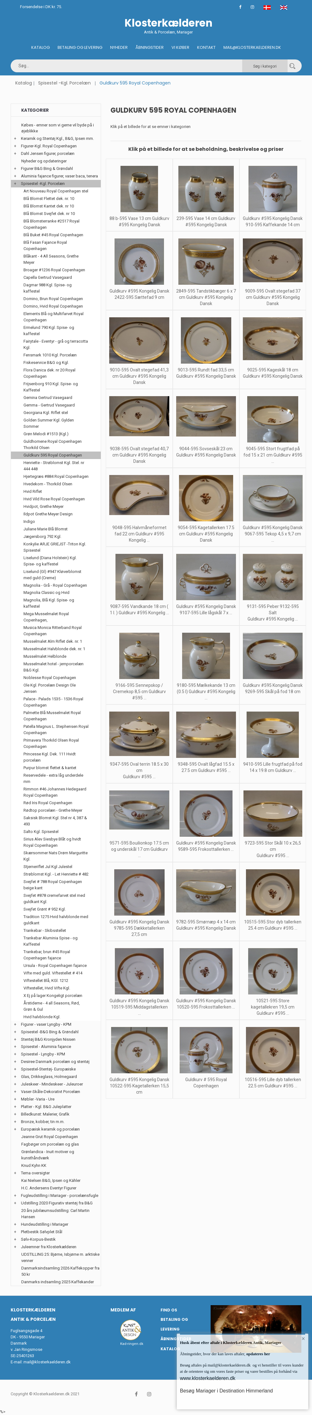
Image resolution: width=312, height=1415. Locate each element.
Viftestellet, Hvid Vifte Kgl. (46, 988)
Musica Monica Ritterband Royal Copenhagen (52, 630)
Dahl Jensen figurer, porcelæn (47, 153)
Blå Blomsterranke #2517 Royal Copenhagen (51, 224)
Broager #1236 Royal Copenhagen (54, 270)
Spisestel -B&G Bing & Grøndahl (50, 1031)
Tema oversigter (35, 1173)
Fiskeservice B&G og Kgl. (46, 362)
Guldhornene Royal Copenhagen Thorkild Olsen (52, 444)
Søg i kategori (265, 66)
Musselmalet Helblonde (44, 656)
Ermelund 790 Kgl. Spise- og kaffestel (48, 330)
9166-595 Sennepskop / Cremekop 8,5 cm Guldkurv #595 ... (139, 691)
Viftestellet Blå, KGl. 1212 (45, 980)
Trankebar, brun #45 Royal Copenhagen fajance (46, 954)
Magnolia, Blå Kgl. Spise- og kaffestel (48, 603)
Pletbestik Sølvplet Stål (41, 1231)
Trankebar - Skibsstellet (44, 930)
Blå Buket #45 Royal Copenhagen (53, 234)
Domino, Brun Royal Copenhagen (53, 298)
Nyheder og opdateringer (44, 161)
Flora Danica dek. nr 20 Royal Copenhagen (49, 373)
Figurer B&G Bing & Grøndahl (47, 168)
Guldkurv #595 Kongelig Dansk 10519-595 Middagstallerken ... (139, 1007)
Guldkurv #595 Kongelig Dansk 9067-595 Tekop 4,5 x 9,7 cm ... (273, 534)
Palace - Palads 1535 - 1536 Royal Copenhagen (53, 702)
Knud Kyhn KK (33, 1165)
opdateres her (257, 1353)
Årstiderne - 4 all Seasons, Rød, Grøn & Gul (51, 1006)
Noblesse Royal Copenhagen (49, 677)
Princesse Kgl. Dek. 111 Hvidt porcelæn (49, 757)
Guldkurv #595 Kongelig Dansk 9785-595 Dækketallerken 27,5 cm (139, 928)
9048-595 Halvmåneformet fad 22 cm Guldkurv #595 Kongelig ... (139, 534)
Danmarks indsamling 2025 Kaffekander (57, 1282)
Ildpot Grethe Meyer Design (48, 514)
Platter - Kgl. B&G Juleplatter (46, 1106)
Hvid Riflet (32, 491)
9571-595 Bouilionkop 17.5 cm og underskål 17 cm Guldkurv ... (139, 849)
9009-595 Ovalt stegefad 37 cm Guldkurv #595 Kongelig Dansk (272, 297)
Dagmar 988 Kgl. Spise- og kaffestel (47, 288)
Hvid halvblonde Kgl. (41, 1016)
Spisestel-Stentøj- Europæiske (48, 1069)
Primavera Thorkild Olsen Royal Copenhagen (51, 743)
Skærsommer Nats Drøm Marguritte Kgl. (55, 856)
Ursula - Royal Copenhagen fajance (55, 965)
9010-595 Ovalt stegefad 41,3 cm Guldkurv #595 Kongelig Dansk (139, 376)
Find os (169, 1310)
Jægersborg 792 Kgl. (42, 536)
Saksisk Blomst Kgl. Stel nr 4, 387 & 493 (55, 820)
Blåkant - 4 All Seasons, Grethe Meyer (51, 259)
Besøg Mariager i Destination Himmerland (226, 1390)
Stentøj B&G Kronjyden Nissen (48, 1039)
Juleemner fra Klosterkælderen (48, 1246)
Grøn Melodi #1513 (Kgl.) (46, 434)
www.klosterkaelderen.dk (207, 1378)
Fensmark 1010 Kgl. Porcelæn (50, 355)
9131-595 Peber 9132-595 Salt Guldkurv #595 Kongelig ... (273, 612)
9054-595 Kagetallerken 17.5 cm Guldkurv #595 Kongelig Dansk (206, 534)
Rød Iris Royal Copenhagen (47, 802)
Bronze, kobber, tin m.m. (42, 1121)
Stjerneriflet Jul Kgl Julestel (47, 866)
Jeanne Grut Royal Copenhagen (49, 1136)
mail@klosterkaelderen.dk (47, 1362)
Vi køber (180, 47)
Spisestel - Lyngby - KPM (43, 1054)
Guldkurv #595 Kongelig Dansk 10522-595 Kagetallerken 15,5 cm (139, 1086)
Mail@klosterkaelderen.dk (252, 47)
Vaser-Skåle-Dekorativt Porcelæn (50, 1091)
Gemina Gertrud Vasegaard (47, 397)
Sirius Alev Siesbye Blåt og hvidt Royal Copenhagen (52, 842)
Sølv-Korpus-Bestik (38, 1239)
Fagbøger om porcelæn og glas (50, 1144)
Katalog (40, 47)
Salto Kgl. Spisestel (41, 831)
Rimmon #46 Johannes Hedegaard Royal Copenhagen (54, 792)
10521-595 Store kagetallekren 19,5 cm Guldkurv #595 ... (272, 1007)
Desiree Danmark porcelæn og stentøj (55, 1061)
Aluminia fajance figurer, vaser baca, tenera (59, 176)
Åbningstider (150, 47)
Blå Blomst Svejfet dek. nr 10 (49, 213)
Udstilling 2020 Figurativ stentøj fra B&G (57, 1203)
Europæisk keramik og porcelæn (50, 1129)
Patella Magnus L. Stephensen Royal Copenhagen (56, 729)
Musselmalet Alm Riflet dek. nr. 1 (52, 641)
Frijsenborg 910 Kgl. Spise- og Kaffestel (50, 386)
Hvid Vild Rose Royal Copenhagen (54, 499)
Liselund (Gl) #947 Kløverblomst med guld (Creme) (52, 574)
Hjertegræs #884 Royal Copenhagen (56, 476)
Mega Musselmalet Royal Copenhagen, (46, 616)
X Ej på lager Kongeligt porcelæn (52, 995)
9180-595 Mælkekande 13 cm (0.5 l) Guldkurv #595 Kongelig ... (206, 691)
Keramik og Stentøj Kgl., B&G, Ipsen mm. (57, 138)
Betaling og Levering (80, 47)
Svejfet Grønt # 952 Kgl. (44, 909)
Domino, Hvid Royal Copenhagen (53, 306)
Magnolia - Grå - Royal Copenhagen (55, 585)
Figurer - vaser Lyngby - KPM (46, 1024)
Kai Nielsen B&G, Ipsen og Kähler (50, 1180)
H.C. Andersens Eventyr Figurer (48, 1188)
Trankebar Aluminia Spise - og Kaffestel (50, 941)
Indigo (29, 521)
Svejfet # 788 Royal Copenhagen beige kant (52, 884)
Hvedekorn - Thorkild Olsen (47, 484)
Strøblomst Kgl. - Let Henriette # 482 (56, 874)
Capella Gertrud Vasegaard (47, 277)
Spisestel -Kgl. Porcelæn (64, 83)
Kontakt (206, 47)
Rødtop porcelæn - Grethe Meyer (52, 810)
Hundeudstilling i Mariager (44, 1224)
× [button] (303, 1339)
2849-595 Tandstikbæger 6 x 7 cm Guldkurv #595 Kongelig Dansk (206, 297)
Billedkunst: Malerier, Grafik (45, 1114)
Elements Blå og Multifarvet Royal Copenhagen (53, 316)
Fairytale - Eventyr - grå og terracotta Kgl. (55, 344)
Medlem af (123, 1310)
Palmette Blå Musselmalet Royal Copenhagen (52, 715)
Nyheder (119, 47)
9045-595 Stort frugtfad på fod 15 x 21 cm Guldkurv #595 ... (272, 455)
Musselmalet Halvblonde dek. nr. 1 (54, 648)
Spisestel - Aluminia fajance (46, 1046)
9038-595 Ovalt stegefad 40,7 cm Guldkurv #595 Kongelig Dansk (139, 455)
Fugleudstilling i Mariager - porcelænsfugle (59, 1195)
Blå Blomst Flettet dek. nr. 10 (48, 198)
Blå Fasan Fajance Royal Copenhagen (45, 245)
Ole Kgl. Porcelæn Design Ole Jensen (49, 688)
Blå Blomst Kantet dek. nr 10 (48, 206)
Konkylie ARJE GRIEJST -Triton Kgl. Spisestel (54, 547)
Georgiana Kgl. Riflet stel (45, 412)
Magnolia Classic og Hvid (46, 592)
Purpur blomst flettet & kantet (49, 767)
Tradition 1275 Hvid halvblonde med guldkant (55, 919)
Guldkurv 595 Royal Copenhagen (52, 455)
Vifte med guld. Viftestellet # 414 (52, 973)
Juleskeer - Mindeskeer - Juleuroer (52, 1084)
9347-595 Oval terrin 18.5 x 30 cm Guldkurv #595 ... (139, 770)
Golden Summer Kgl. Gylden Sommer (48, 423)
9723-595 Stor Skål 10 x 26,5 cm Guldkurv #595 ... (273, 849)
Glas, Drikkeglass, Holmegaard (49, 1076)
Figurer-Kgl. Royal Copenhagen (49, 146)
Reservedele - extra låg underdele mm (53, 778)
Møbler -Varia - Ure (37, 1099)
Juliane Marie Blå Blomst (45, 529)
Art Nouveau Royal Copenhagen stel (55, 191)
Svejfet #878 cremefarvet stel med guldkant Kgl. (54, 898)
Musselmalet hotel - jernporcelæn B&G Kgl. (53, 667)
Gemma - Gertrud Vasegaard (49, 405)
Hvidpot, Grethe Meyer (43, 506)
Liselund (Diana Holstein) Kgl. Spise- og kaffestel (50, 560)
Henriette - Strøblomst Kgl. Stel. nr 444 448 (53, 465)
